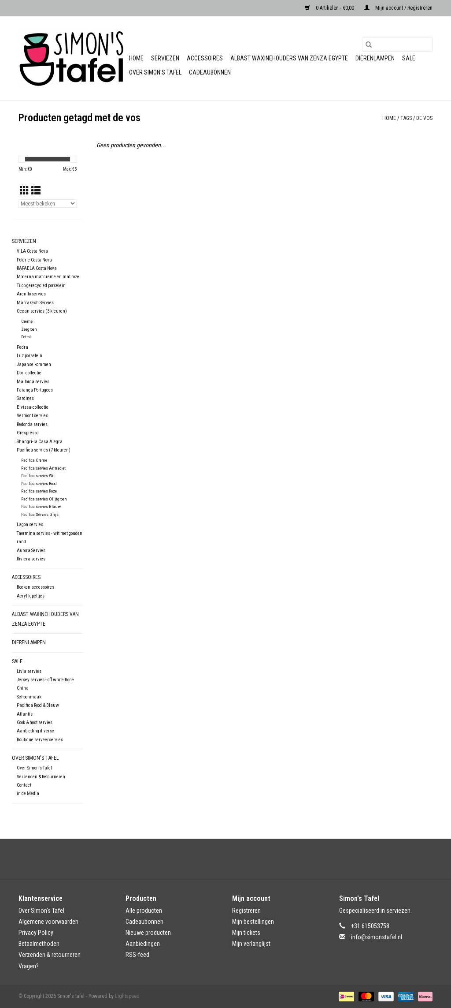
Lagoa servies (30, 524)
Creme (27, 321)
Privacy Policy (35, 932)
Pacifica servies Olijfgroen (44, 499)
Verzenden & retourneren (49, 954)
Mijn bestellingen (253, 921)
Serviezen (165, 58)
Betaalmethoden (38, 943)
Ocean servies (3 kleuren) (42, 311)
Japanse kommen (34, 364)
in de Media (28, 793)
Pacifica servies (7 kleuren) (43, 450)
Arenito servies (31, 294)
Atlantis (25, 714)
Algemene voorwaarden (48, 921)
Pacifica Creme (34, 460)
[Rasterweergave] (24, 191)
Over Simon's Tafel (155, 72)
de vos (424, 118)
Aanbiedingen (143, 943)
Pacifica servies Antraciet (43, 468)
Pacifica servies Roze (39, 491)
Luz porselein (29, 355)
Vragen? (28, 966)
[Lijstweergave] (36, 191)
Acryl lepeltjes (30, 596)
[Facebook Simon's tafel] (218, 859)
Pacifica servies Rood (39, 483)
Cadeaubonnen (210, 72)
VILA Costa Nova (32, 251)
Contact (24, 785)
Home (136, 58)
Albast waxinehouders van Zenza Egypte (289, 58)
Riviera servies (31, 559)
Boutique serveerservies (40, 740)
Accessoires (205, 58)
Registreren (246, 910)
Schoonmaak (29, 697)
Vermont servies (32, 415)
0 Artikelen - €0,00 (330, 8)
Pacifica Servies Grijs (40, 514)
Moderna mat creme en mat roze (48, 277)
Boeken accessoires (35, 587)
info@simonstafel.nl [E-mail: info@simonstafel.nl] (376, 937)
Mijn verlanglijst (251, 943)
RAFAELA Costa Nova (37, 268)
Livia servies (29, 671)
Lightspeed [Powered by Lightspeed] (127, 996)
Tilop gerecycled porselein (41, 285)
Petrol (26, 336)
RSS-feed (137, 954)
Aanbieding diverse (35, 731)
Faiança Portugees (35, 390)
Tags (406, 118)
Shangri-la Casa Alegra (40, 441)
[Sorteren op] (47, 203)
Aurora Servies (31, 550)
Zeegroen (29, 329)
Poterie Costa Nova (34, 260)
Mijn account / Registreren (398, 8)
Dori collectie (29, 373)
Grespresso (27, 433)
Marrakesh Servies (35, 303)
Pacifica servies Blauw (41, 506)
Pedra (22, 347)
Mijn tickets (246, 932)
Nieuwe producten (148, 932)
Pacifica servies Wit (38, 475)
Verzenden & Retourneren (41, 777)
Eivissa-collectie (32, 407)
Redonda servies (32, 424)
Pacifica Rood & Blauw (38, 705)
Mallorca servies (33, 382)
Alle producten (144, 910)
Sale (408, 58)
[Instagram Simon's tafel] (233, 859)
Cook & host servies (34, 722)
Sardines (25, 398)
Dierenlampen (375, 58)
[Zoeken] (397, 44)
